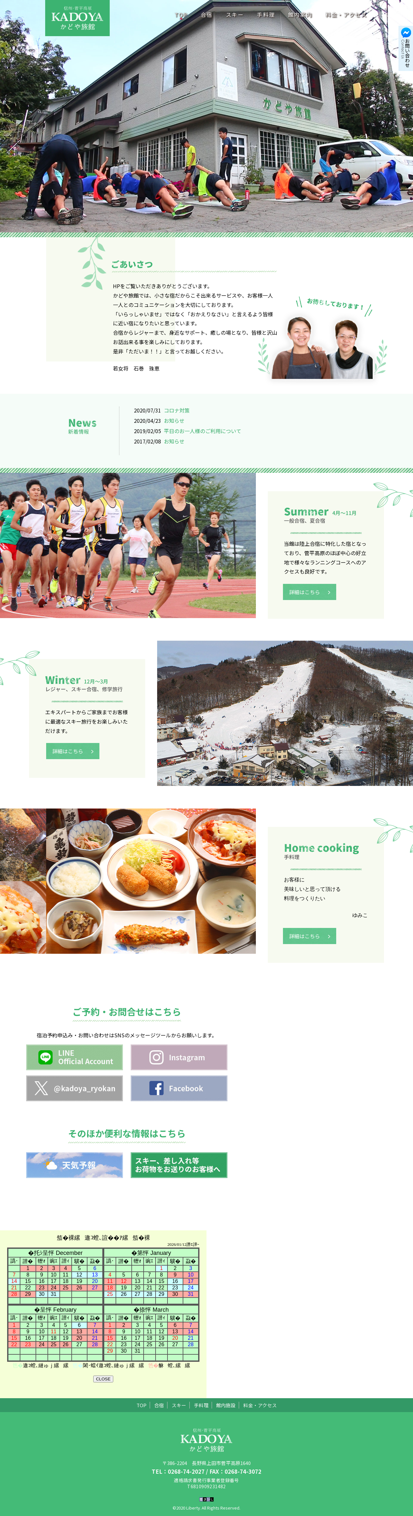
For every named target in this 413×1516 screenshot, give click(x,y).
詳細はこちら (311, 598)
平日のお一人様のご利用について (202, 431)
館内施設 (226, 1405)
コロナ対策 (177, 410)
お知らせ (174, 420)
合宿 (207, 14)
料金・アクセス (346, 14)
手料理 (266, 14)
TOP (181, 14)
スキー (235, 14)
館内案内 (300, 14)
